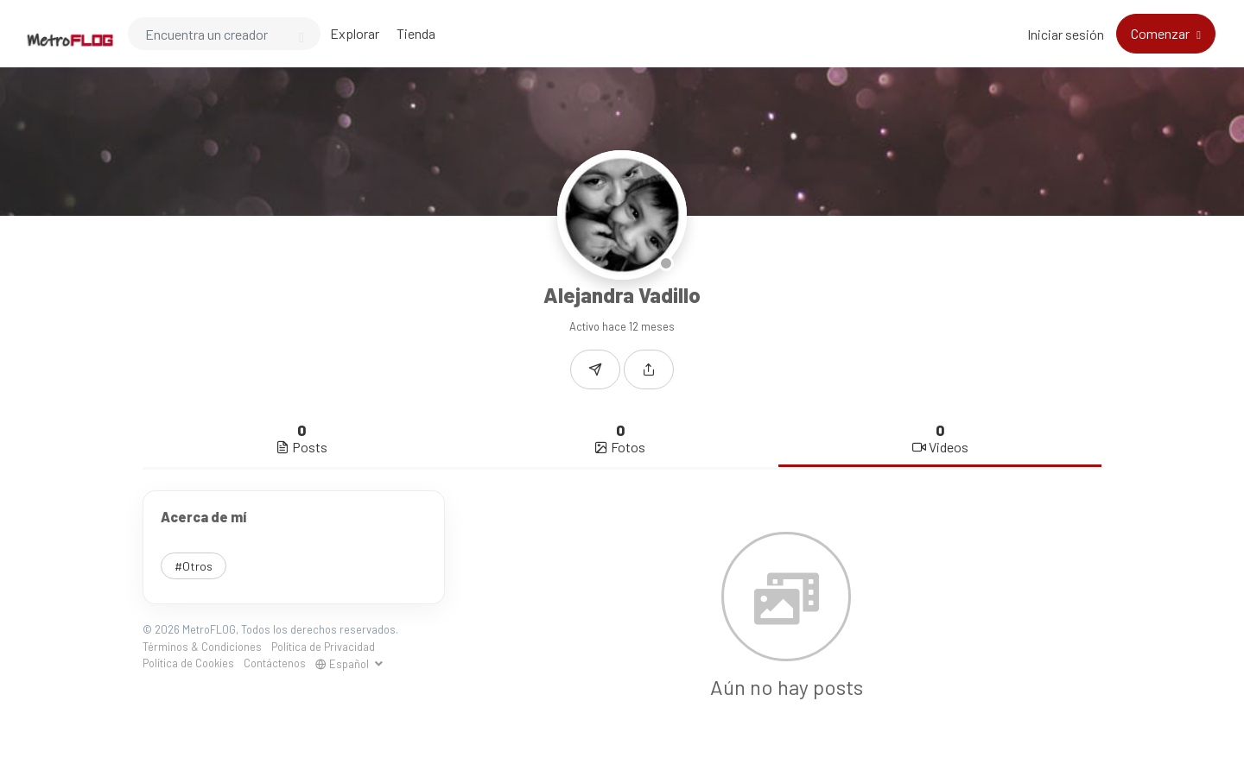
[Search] (224, 33)
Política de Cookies (188, 663)
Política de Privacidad (323, 647)
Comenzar (1161, 33)
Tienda (416, 33)
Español (343, 664)
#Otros (194, 566)
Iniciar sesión (1065, 34)
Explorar (354, 33)
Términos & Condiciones (202, 647)
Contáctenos (275, 663)
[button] (649, 369)
